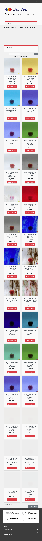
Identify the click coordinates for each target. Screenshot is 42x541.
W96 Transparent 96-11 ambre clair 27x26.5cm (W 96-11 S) (30, 428)
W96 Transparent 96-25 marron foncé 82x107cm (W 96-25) (30, 269)
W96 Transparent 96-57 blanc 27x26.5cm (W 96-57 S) (12, 205)
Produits (6, 526)
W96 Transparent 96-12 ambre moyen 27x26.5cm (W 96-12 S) (12, 428)
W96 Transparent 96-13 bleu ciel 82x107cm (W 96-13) (11, 110)
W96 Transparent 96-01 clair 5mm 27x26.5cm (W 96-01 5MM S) (12, 460)
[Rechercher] (20, 18)
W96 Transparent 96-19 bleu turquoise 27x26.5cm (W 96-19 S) (30, 333)
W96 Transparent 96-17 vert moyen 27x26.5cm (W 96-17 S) (30, 365)
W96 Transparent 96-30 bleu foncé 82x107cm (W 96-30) (30, 237)
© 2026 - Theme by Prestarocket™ (13, 539)
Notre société (8, 529)
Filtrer (36, 54)
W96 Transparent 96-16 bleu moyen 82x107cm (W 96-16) (30, 111)
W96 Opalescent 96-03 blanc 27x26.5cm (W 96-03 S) (11, 491)
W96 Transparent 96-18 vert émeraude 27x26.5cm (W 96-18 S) (12, 365)
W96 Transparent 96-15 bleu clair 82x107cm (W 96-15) (12, 142)
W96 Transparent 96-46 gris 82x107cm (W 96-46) (30, 174)
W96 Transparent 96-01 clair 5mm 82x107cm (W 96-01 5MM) (12, 175)
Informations (8, 534)
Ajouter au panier (12, 86)
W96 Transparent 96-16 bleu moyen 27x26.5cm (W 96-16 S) (12, 396)
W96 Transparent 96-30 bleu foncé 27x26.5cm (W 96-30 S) (12, 269)
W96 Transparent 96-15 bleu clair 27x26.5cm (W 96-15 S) (30, 396)
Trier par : (6, 54)
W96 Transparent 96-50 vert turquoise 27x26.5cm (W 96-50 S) (30, 492)
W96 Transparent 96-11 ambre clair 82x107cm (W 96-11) (30, 79)
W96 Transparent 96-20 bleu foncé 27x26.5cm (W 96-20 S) (12, 333)
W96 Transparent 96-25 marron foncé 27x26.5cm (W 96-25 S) (12, 301)
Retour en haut (33, 506)
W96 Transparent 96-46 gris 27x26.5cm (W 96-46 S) (12, 236)
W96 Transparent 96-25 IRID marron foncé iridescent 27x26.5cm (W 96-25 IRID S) (30, 301)
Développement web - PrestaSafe (29, 539)
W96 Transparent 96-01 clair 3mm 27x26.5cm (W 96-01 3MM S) (30, 460)
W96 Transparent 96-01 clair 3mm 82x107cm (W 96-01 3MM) (12, 79)
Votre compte (8, 532)
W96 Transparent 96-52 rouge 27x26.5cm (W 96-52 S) (30, 205)
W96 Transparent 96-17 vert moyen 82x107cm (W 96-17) (30, 143)
